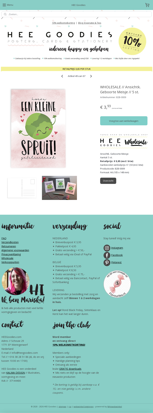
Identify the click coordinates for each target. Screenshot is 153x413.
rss (70, 406)
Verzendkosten (10, 242)
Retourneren (8, 246)
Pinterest (116, 262)
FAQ (3, 238)
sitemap (62, 406)
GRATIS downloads (70, 368)
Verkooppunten (10, 262)
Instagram (117, 247)
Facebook (117, 255)
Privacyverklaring (11, 254)
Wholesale (7, 258)
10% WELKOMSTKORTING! (68, 344)
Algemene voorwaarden (15, 250)
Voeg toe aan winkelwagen (123, 120)
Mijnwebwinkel (114, 406)
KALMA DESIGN (15, 372)
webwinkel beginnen (84, 406)
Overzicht (108, 180)
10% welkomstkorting (63, 22)
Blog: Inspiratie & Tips (89, 22)
